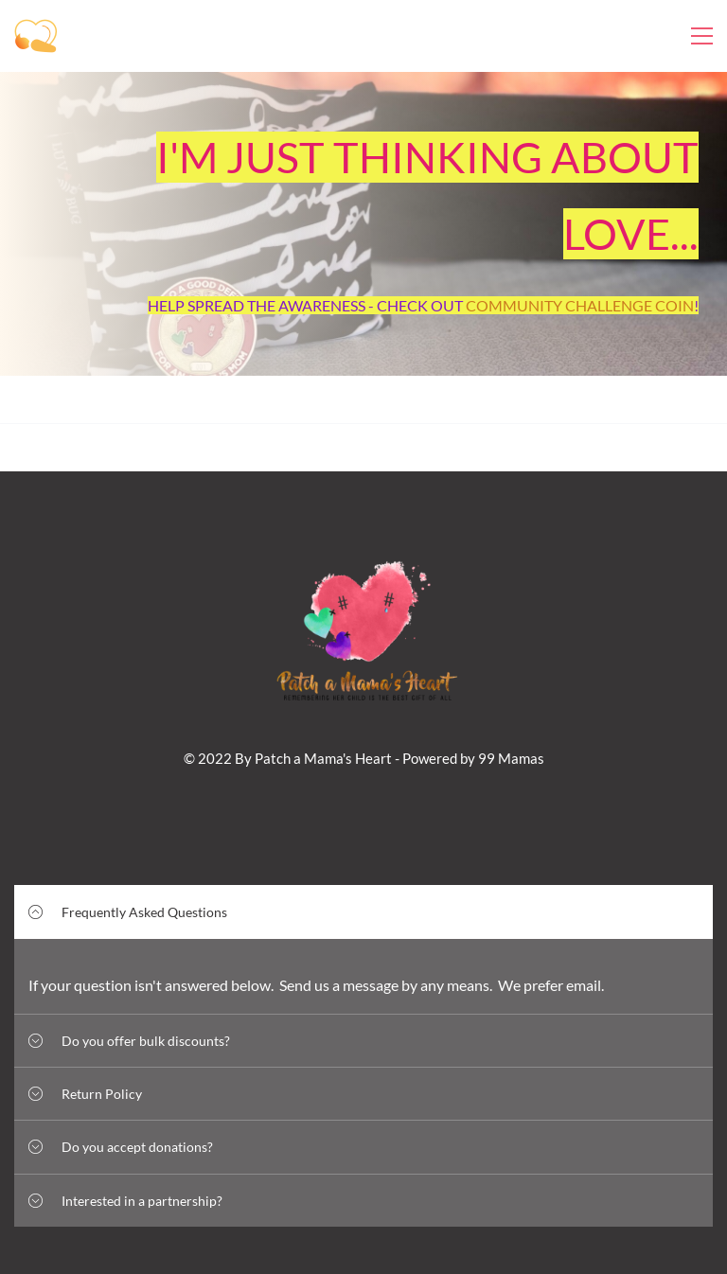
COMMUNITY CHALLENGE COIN (580, 305)
